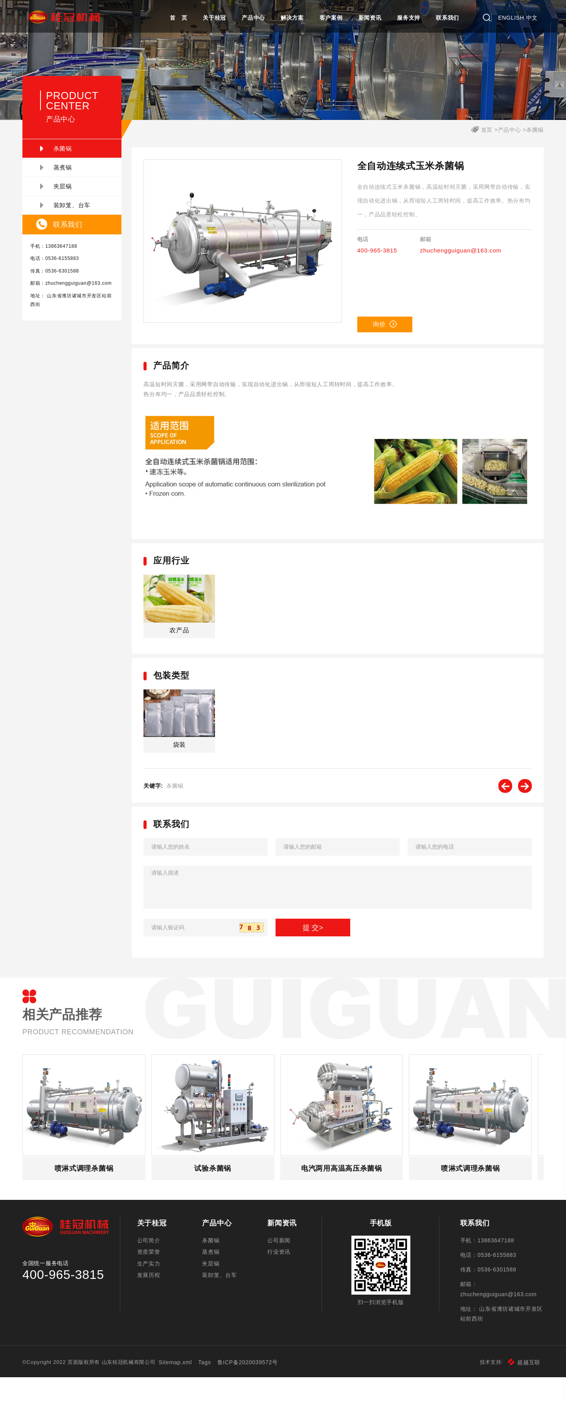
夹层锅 (62, 208)
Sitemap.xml (189, 1387)
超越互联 (518, 1387)
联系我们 (447, 18)
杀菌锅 (62, 170)
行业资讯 (279, 1276)
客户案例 (331, 18)
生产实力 (152, 1290)
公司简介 (152, 1262)
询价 (383, 346)
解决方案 (292, 18)
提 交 (313, 945)
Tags (219, 1387)
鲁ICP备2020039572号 (262, 1387)
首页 (481, 151)
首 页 (178, 18)
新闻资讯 (370, 18)
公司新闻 (279, 1262)
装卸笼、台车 (71, 227)
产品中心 (253, 18)
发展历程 (152, 1304)
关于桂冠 (214, 18)
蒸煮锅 (62, 189)
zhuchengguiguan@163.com (69, 313)
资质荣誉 (152, 1276)
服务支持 (408, 18)
